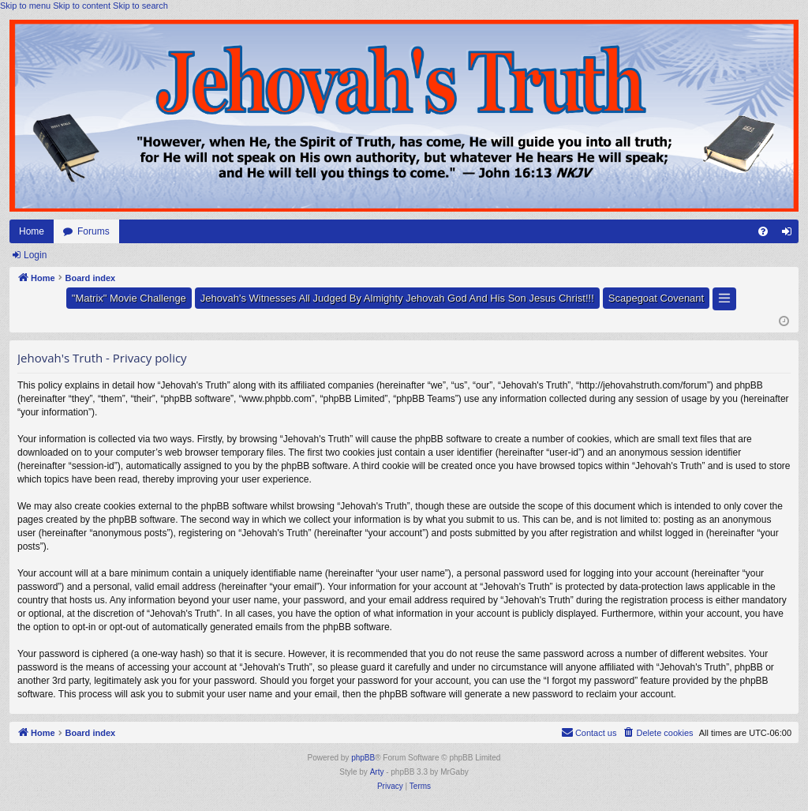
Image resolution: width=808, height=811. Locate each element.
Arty (377, 772)
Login (35, 255)
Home (31, 231)
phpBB (363, 757)
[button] (724, 298)
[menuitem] (763, 231)
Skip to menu (25, 5)
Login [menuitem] (790, 234)
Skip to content (81, 5)
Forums (93, 231)
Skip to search (140, 5)
